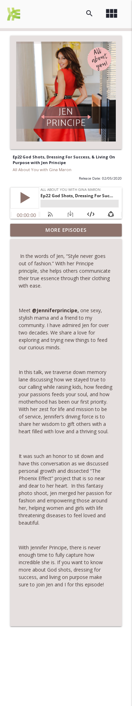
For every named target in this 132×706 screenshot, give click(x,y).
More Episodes (66, 230)
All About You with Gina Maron (42, 169)
